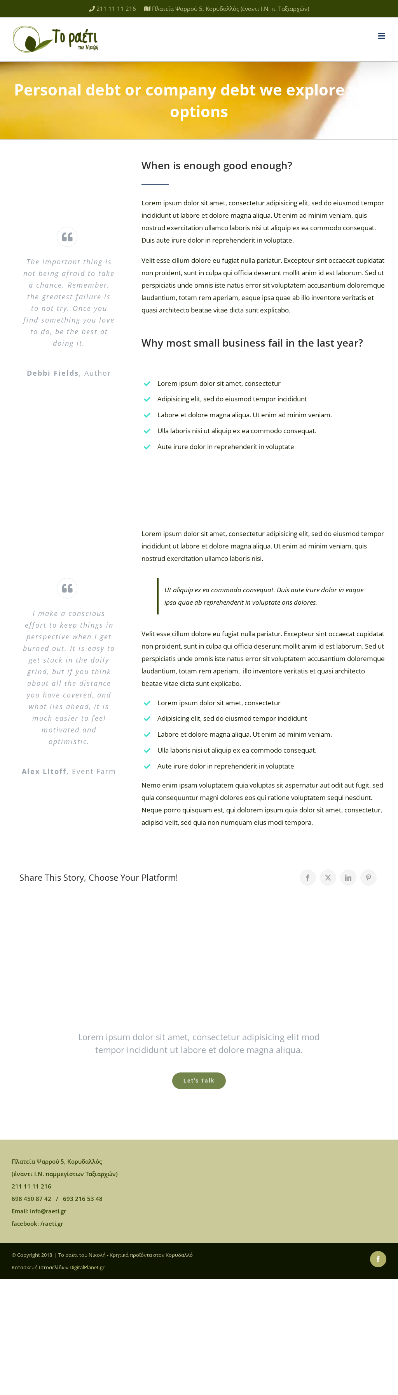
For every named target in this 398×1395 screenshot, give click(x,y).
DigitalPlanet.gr (87, 1267)
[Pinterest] (368, 878)
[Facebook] (308, 878)
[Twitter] (328, 878)
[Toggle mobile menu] (382, 36)
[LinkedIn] (348, 878)
